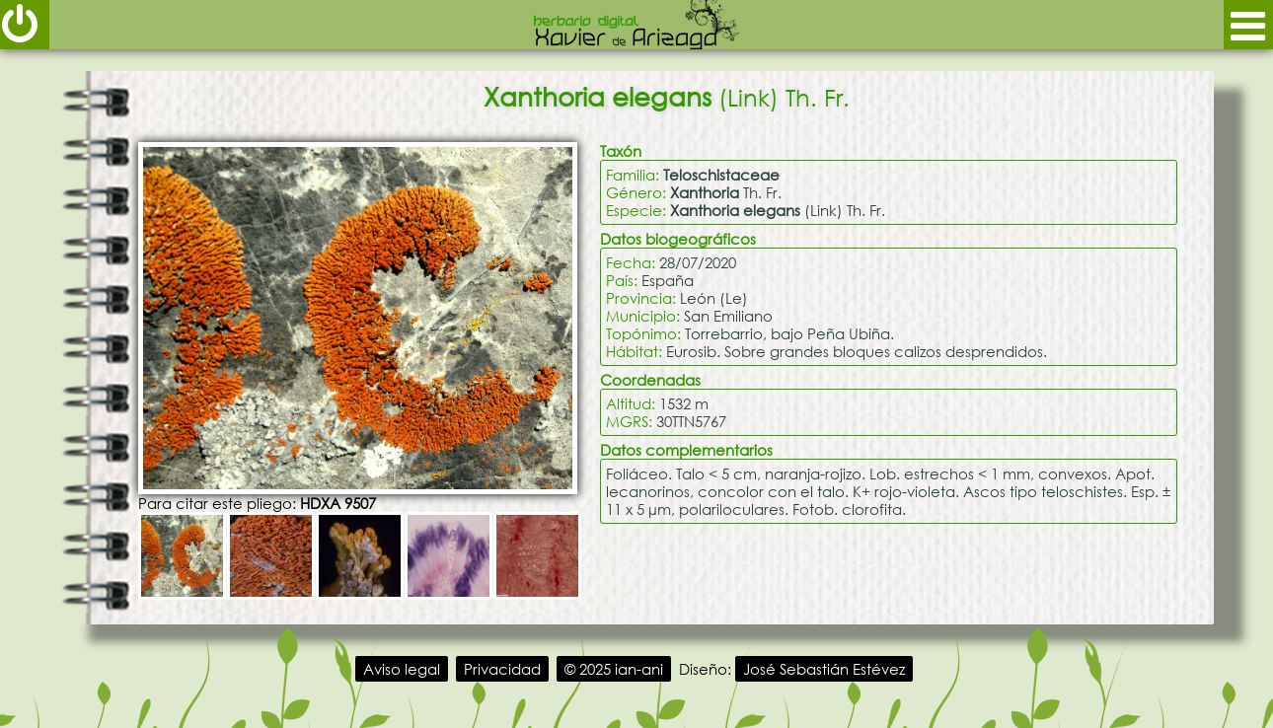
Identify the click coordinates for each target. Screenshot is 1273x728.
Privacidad (502, 669)
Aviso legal (401, 669)
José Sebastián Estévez (824, 669)
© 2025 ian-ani (613, 669)
